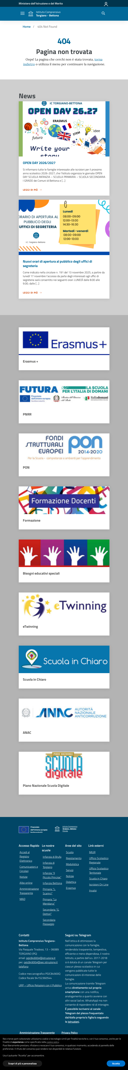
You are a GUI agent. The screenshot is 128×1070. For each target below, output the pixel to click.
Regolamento (73, 859)
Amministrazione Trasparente (29, 891)
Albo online (26, 883)
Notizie (23, 877)
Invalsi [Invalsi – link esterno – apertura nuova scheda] (93, 891)
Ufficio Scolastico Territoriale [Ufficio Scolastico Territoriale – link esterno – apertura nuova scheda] (98, 871)
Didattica (71, 883)
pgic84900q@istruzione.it (40, 959)
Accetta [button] (116, 1063)
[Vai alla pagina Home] (26, 26)
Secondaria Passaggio (49, 922)
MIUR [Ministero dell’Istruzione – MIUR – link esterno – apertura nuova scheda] (92, 853)
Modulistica (72, 865)
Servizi (69, 871)
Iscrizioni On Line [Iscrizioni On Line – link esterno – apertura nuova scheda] (98, 885)
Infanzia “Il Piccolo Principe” (52, 875)
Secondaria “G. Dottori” (51, 912)
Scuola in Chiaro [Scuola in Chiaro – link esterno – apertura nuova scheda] (98, 879)
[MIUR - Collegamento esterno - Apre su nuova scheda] (41, 3)
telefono (23, 967)
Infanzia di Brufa (52, 857)
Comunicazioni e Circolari (29, 869)
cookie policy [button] (53, 1042)
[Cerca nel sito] (103, 13)
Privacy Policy (70, 1033)
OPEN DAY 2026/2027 (39, 162)
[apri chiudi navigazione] (22, 13)
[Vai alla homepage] (31, 13)
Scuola (70, 853)
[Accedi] (106, 3)
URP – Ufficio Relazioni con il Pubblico (40, 986)
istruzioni (73, 1022)
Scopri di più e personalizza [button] (22, 1063)
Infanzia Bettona (52, 884)
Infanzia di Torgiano (48, 865)
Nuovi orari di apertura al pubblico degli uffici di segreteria (57, 263)
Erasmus (71, 889)
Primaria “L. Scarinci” (49, 892)
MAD (22, 900)
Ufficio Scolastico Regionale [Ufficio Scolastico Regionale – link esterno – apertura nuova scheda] (98, 861)
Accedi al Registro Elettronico (26, 857)
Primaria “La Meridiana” (50, 902)
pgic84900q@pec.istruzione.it (41, 963)
